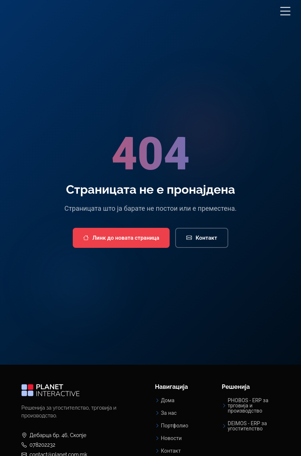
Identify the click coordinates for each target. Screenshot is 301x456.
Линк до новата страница (121, 238)
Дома (168, 400)
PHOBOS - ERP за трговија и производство (248, 405)
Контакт (201, 238)
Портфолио (175, 425)
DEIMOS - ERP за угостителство (247, 426)
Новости (171, 438)
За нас (169, 413)
